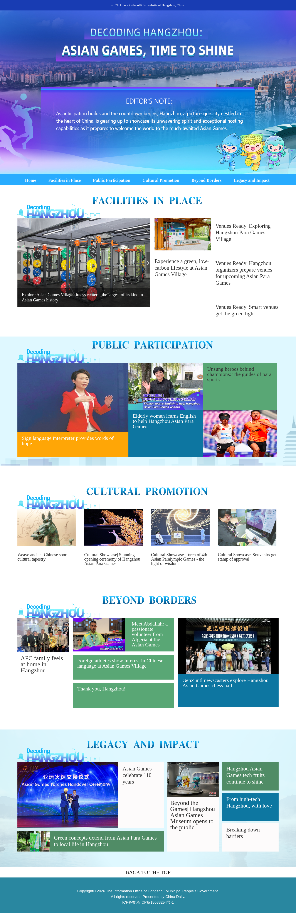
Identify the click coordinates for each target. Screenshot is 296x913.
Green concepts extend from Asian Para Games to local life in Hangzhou (105, 841)
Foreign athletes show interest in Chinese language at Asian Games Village (120, 663)
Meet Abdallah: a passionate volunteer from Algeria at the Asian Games (150, 634)
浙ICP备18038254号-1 (155, 902)
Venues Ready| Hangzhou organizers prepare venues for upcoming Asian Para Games (243, 273)
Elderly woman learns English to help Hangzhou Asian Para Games (164, 421)
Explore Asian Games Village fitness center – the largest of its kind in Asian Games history (82, 297)
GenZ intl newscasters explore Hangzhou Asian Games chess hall (225, 682)
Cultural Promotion (161, 180)
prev (19, 263)
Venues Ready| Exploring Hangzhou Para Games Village (243, 232)
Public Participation (111, 180)
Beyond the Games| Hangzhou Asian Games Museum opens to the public (192, 815)
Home (30, 180)
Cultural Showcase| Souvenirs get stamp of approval (247, 556)
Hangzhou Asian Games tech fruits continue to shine (245, 775)
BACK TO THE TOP (148, 872)
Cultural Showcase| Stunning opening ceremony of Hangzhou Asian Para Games (112, 559)
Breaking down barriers (243, 833)
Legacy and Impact (251, 180)
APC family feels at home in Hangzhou (42, 664)
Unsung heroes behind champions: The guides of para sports (239, 374)
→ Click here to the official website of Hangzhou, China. (148, 5)
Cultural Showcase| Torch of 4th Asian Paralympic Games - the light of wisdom (179, 559)
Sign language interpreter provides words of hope (68, 440)
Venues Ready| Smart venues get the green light (246, 310)
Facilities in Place (64, 180)
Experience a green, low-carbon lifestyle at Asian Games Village (182, 267)
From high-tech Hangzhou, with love (249, 802)
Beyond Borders (207, 180)
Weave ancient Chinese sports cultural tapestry (43, 556)
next (148, 263)
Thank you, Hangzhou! (101, 689)
